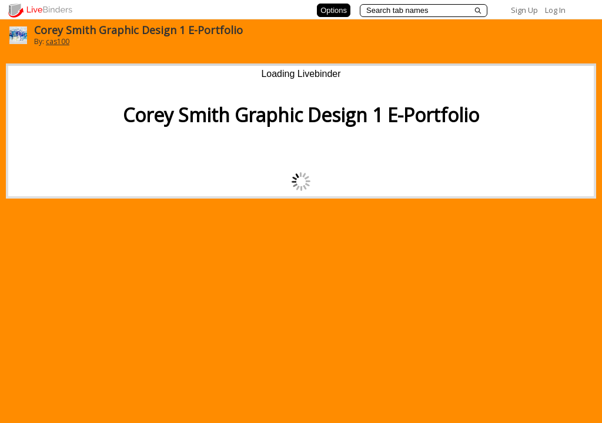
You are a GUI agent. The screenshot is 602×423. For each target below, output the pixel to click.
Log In (555, 10)
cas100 (57, 41)
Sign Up (524, 10)
